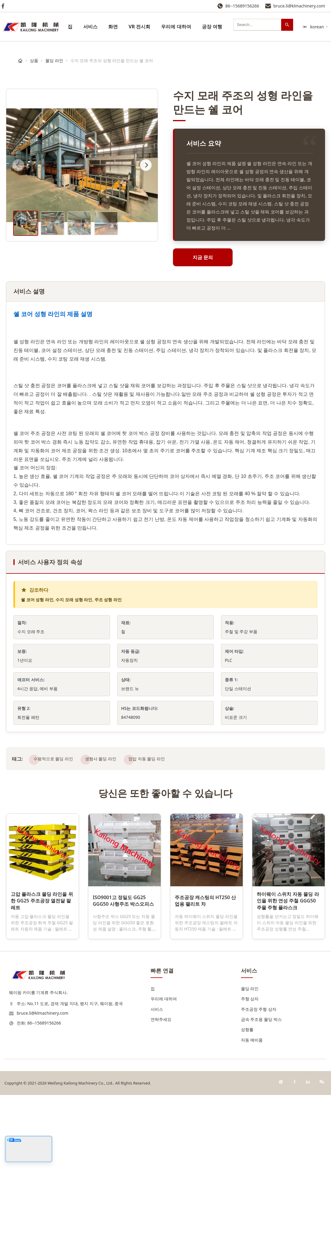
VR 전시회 (139, 26)
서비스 (90, 26)
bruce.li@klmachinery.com (299, 6)
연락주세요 (161, 1019)
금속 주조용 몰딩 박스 (261, 1019)
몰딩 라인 (54, 60)
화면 (113, 26)
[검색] (287, 25)
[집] (20, 60)
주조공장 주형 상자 (258, 1009)
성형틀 (247, 1029)
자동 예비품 (252, 1040)
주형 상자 (250, 999)
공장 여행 (212, 26)
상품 (34, 60)
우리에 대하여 (176, 26)
